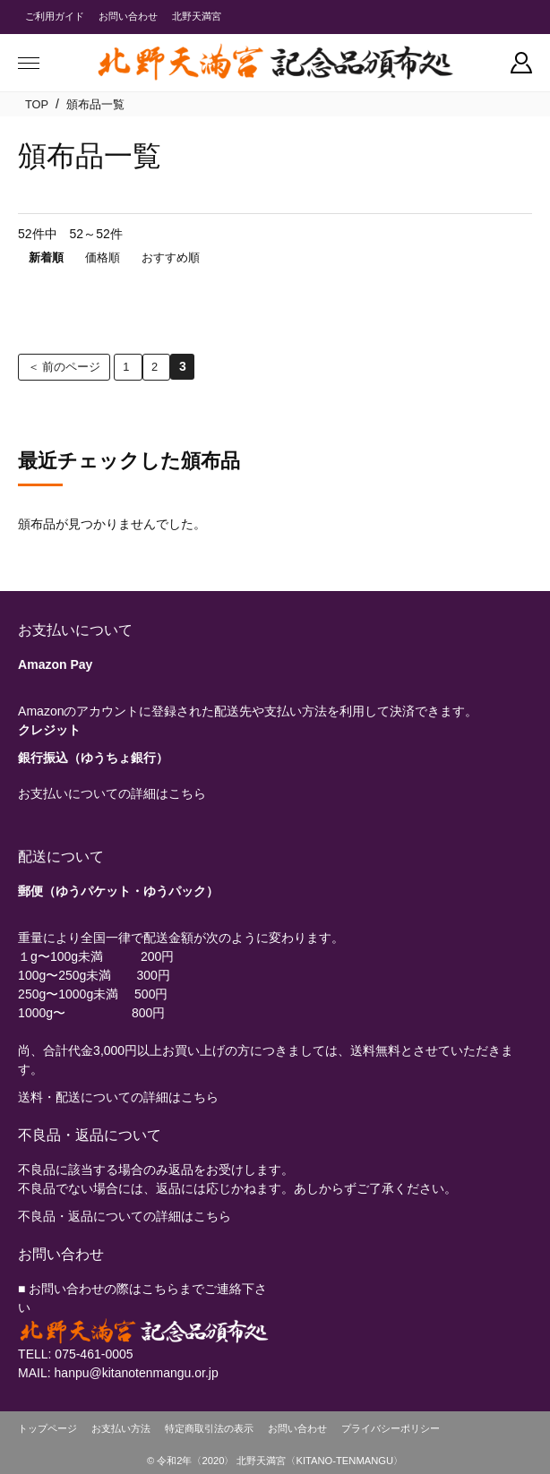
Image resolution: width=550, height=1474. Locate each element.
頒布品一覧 (95, 104)
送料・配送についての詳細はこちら (118, 1097)
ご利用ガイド (54, 16)
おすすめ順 (171, 257)
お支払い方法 (120, 1428)
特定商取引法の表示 (209, 1428)
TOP (36, 104)
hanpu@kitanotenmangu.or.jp (137, 1373)
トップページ (47, 1428)
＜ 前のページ (64, 366)
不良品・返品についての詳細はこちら (124, 1216)
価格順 (102, 257)
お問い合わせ (128, 16)
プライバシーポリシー (390, 1428)
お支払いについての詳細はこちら (112, 793)
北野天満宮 (196, 16)
